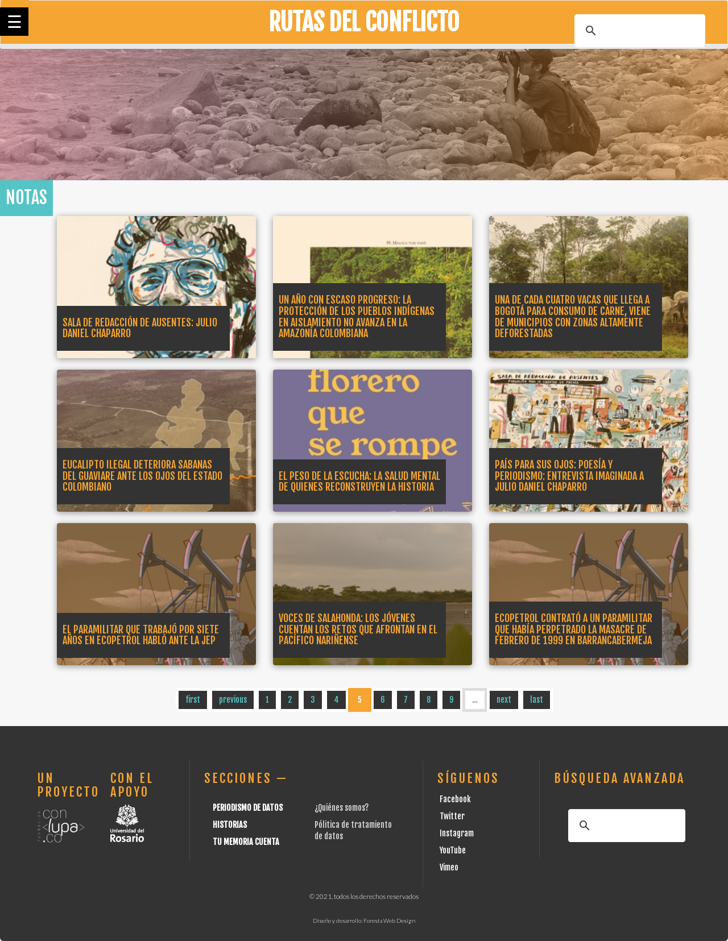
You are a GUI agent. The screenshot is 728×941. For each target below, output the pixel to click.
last (536, 699)
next (504, 699)
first (192, 699)
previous (233, 699)
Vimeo (449, 867)
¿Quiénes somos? (342, 808)
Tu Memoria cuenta (246, 842)
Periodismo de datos (248, 808)
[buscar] (638, 31)
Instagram (457, 833)
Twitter (452, 816)
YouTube (453, 850)
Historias (230, 825)
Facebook (455, 799)
